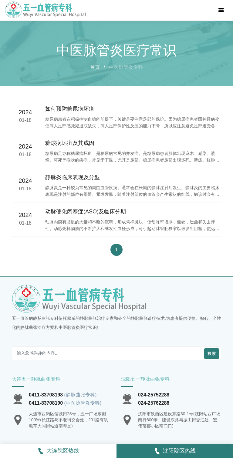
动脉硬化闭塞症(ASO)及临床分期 (85, 212)
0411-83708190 (46, 403)
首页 (95, 67)
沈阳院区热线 (175, 451)
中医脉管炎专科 (126, 67)
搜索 (212, 353)
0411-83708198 (46, 394)
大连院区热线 (58, 451)
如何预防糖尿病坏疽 (69, 109)
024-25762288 (153, 403)
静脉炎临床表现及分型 (72, 177)
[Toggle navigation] (221, 10)
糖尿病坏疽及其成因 (69, 143)
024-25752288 (153, 394)
